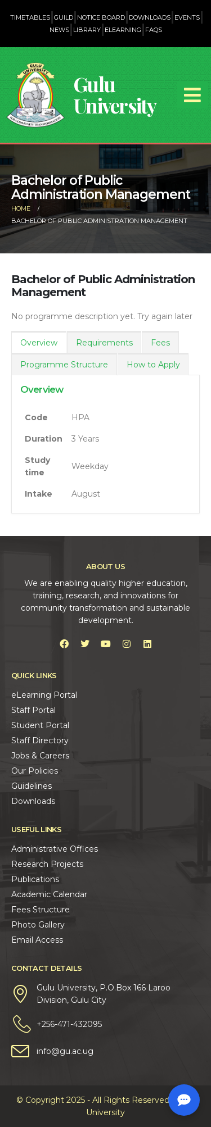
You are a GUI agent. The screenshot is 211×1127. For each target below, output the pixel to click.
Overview (38, 343)
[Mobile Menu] (192, 94)
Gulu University (115, 95)
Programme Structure (64, 365)
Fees (160, 343)
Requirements (104, 343)
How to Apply (153, 365)
